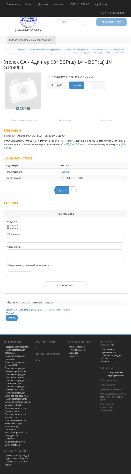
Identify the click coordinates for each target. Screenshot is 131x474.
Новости (105, 361)
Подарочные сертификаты (17, 458)
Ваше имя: (14, 234)
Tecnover (65, 171)
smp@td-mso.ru (102, 4)
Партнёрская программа (16, 462)
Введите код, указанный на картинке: (28, 265)
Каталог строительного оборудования (31, 40)
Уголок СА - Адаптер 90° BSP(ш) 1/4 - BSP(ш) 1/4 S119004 (38, 310)
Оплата (29, 4)
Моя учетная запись (113, 12)
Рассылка (73, 356)
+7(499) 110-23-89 (79, 4)
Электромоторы (12, 426)
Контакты (59, 4)
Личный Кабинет (77, 347)
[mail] (115, 372)
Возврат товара (12, 445)
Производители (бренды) (17, 455)
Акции (8, 465)
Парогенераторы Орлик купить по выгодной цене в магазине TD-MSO (17, 402)
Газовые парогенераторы (17, 347)
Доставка (43, 4)
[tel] (116, 375)
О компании (13, 4)
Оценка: (12, 221)
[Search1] (67, 22)
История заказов (77, 350)
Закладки (73, 353)
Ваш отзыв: (14, 246)
